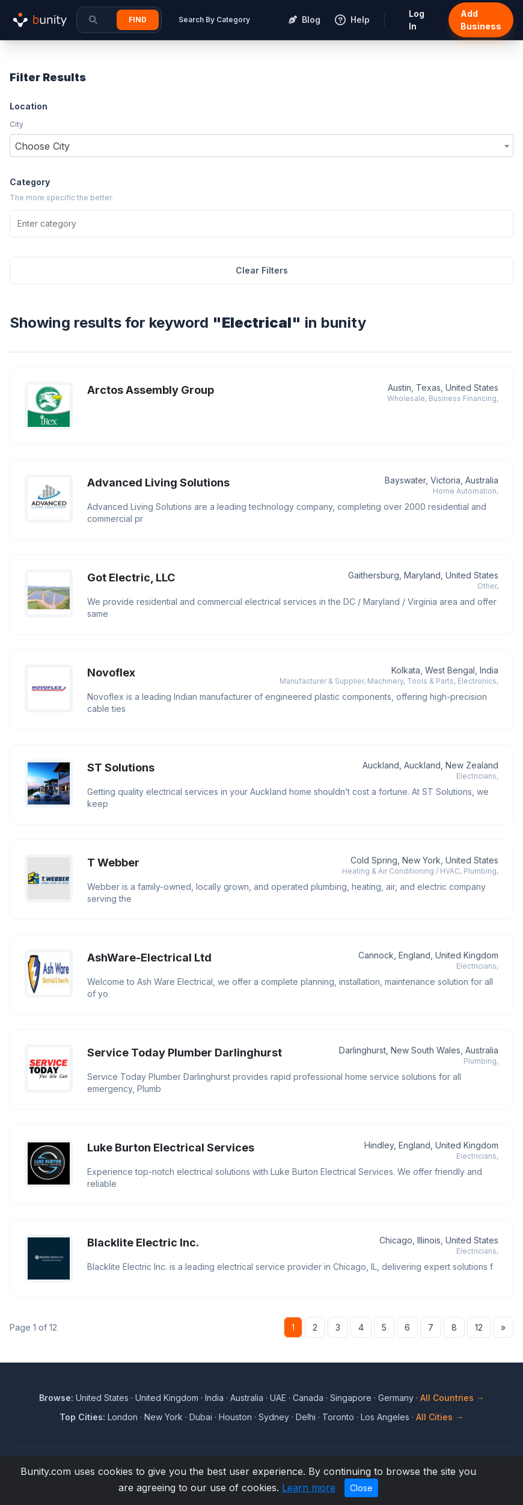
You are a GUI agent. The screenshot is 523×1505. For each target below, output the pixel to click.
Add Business (480, 19)
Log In (416, 19)
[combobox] (261, 145)
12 (479, 1327)
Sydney (273, 1417)
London (123, 1417)
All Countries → (452, 1398)
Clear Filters (262, 270)
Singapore (351, 1398)
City (16, 124)
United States (102, 1398)
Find (138, 19)
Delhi (306, 1417)
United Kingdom (166, 1398)
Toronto (338, 1417)
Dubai (200, 1417)
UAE (278, 1398)
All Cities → (439, 1417)
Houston (235, 1417)
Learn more (308, 1488)
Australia (246, 1398)
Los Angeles (385, 1417)
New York (163, 1417)
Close (361, 1488)
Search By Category (214, 19)
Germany (396, 1398)
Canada (308, 1398)
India (214, 1398)
